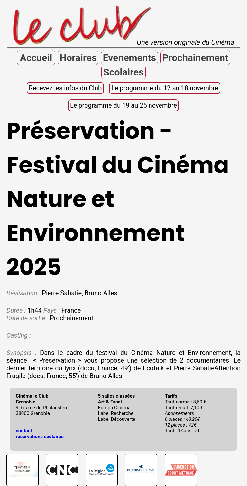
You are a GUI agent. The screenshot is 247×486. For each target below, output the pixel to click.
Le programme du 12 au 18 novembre (164, 88)
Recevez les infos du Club (65, 88)
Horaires (77, 57)
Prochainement (195, 57)
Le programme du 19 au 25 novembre (123, 105)
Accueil (36, 57)
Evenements (129, 57)
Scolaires (123, 72)
